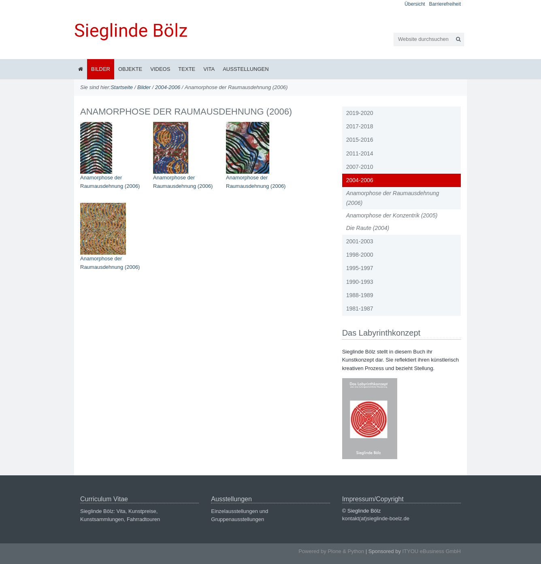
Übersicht (415, 4)
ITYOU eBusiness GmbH (432, 551)
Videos (160, 69)
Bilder (100, 69)
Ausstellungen (245, 69)
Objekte (130, 69)
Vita (209, 69)
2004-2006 (167, 87)
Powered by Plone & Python (331, 551)
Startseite (122, 87)
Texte (186, 69)
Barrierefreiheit (445, 4)
